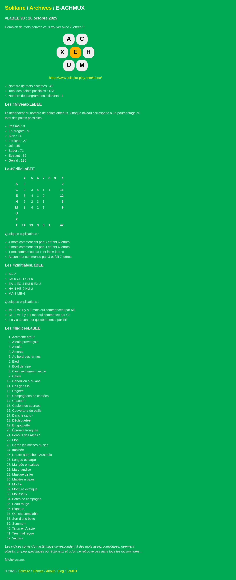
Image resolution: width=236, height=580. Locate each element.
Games (38, 571)
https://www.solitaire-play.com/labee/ (75, 78)
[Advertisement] (175, 51)
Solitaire (15, 8)
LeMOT (72, 571)
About (50, 571)
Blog (60, 571)
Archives (40, 8)
